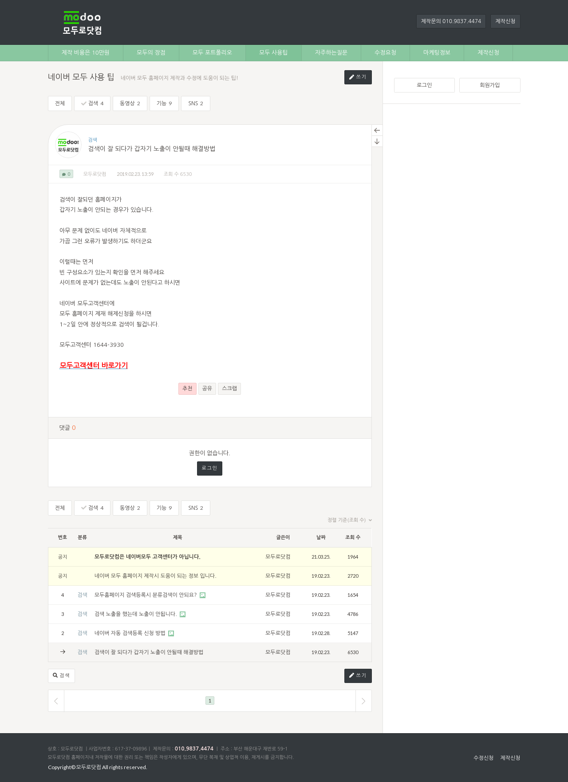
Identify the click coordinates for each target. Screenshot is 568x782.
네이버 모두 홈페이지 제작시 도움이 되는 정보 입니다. (156, 576)
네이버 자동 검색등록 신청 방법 (131, 633)
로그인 (424, 85)
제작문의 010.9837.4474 (451, 21)
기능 (164, 103)
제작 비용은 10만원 (86, 53)
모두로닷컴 (94, 174)
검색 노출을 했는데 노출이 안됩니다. (137, 614)
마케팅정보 (436, 53)
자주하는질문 (331, 53)
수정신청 (483, 758)
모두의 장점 (151, 53)
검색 (92, 103)
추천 (187, 388)
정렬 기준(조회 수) (349, 520)
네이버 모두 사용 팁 (81, 77)
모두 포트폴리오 (212, 53)
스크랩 (229, 388)
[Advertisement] (457, 248)
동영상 (130, 103)
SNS (195, 103)
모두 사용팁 (273, 53)
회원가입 (490, 85)
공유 (207, 388)
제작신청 (505, 21)
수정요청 (385, 53)
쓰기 (358, 77)
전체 (60, 103)
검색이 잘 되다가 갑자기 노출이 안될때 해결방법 (152, 149)
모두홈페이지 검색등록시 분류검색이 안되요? (146, 595)
